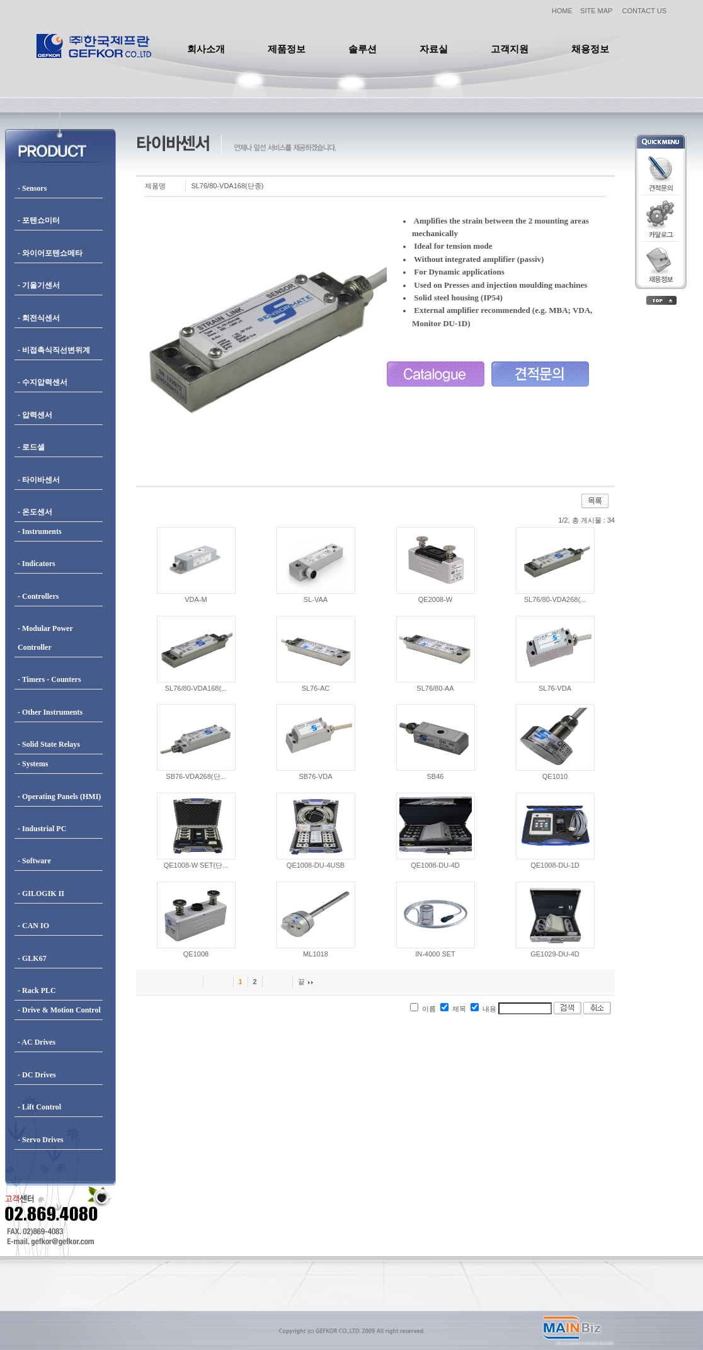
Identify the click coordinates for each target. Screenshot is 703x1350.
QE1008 (196, 954)
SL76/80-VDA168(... (196, 688)
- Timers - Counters (49, 679)
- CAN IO (33, 925)
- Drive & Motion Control (59, 1010)
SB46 (435, 776)
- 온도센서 (35, 512)
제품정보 (287, 49)
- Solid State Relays (49, 744)
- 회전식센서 (39, 318)
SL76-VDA (555, 688)
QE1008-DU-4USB (316, 865)
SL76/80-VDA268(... (555, 599)
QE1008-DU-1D (555, 865)
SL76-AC (316, 688)
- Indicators (36, 563)
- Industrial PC (42, 828)
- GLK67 (32, 958)
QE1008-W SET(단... (196, 865)
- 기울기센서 (39, 285)
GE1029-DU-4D (555, 954)
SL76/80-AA (435, 688)
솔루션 (362, 49)
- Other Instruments (50, 712)
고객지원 (510, 49)
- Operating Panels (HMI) (59, 796)
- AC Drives (36, 1042)
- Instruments (40, 531)
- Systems (33, 763)
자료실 (434, 49)
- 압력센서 (35, 415)
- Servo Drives (41, 1139)
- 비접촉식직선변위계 (54, 350)
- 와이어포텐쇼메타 (50, 253)
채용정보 (590, 49)
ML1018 (315, 954)
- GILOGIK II (41, 893)
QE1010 (555, 776)
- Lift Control (39, 1107)
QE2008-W (435, 599)
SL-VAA (316, 599)
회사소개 (206, 49)
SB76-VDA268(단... (196, 776)
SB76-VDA (315, 776)
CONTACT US (644, 10)
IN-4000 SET (435, 954)
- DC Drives (37, 1074)
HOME (562, 10)
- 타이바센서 (39, 479)
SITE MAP (596, 10)
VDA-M (196, 599)
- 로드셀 (31, 447)
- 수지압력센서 (42, 382)
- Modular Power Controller (45, 638)
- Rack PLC (37, 990)
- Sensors (32, 188)
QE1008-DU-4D (435, 865)
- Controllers (38, 596)
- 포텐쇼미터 (39, 220)
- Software (34, 860)
